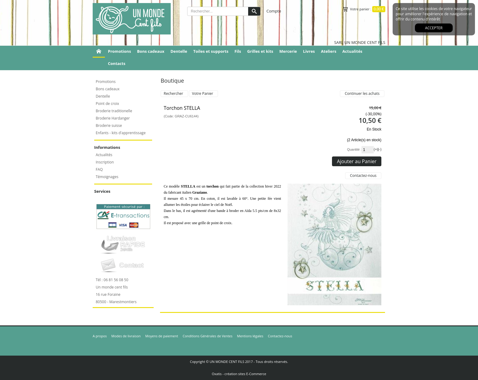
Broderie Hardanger (113, 118)
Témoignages (107, 176)
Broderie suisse (109, 125)
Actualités (352, 51)
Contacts (116, 63)
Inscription (105, 162)
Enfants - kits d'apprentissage (121, 132)
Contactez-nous (280, 336)
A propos (100, 336)
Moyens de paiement (161, 336)
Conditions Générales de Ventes (207, 336)
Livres (309, 51)
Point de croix (107, 103)
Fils (237, 51)
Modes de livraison (126, 336)
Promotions (119, 51)
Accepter (433, 27)
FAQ (99, 169)
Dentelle (178, 51)
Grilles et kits (260, 51)
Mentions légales (250, 336)
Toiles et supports (210, 51)
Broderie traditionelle (114, 110)
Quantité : (354, 149)
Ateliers (328, 51)
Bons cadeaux (151, 51)
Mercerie (288, 51)
